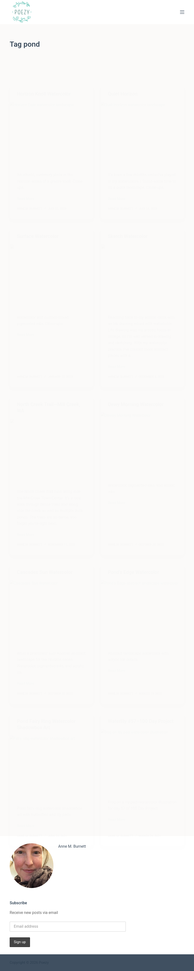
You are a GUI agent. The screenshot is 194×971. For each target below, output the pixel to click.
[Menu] (182, 12)
